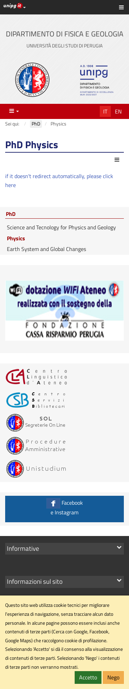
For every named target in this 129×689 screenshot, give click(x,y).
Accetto (88, 677)
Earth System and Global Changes (46, 249)
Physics (16, 238)
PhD (10, 214)
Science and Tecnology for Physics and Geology (61, 227)
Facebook (64, 507)
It (105, 111)
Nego (113, 677)
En (118, 111)
